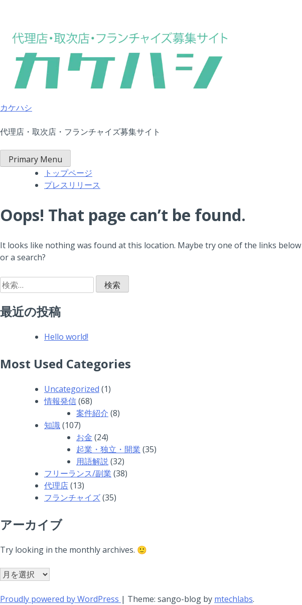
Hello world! (66, 336)
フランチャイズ (72, 497)
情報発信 (60, 401)
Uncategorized (71, 388)
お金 (84, 437)
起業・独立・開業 (108, 449)
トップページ (68, 172)
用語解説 (92, 461)
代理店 (56, 485)
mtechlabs (233, 598)
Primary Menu (35, 159)
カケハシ (16, 107)
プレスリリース (72, 184)
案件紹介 (92, 413)
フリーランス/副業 (77, 473)
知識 (52, 425)
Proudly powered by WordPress (60, 598)
